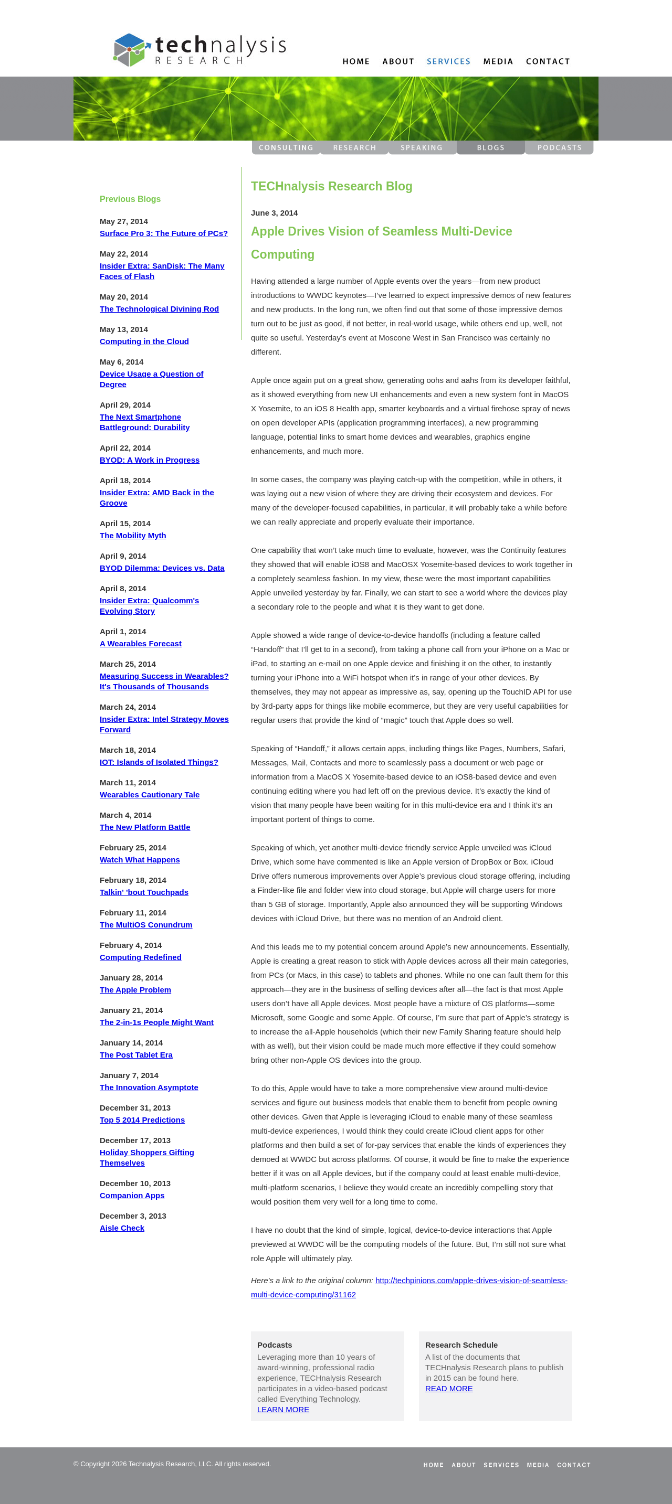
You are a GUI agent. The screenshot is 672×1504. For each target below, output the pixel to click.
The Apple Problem (135, 989)
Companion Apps (132, 1195)
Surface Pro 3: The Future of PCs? (164, 233)
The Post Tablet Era (136, 1054)
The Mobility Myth (133, 535)
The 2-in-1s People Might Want (157, 1022)
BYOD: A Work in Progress (150, 459)
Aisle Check (122, 1227)
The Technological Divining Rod (159, 308)
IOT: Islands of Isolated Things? (159, 762)
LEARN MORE (283, 1409)
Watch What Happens (140, 859)
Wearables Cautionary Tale (150, 794)
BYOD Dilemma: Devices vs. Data (162, 567)
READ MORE (449, 1388)
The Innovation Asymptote (149, 1087)
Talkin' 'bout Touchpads (144, 892)
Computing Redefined (141, 957)
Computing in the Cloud (144, 341)
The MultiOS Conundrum (146, 924)
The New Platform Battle (145, 827)
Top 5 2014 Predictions (142, 1119)
